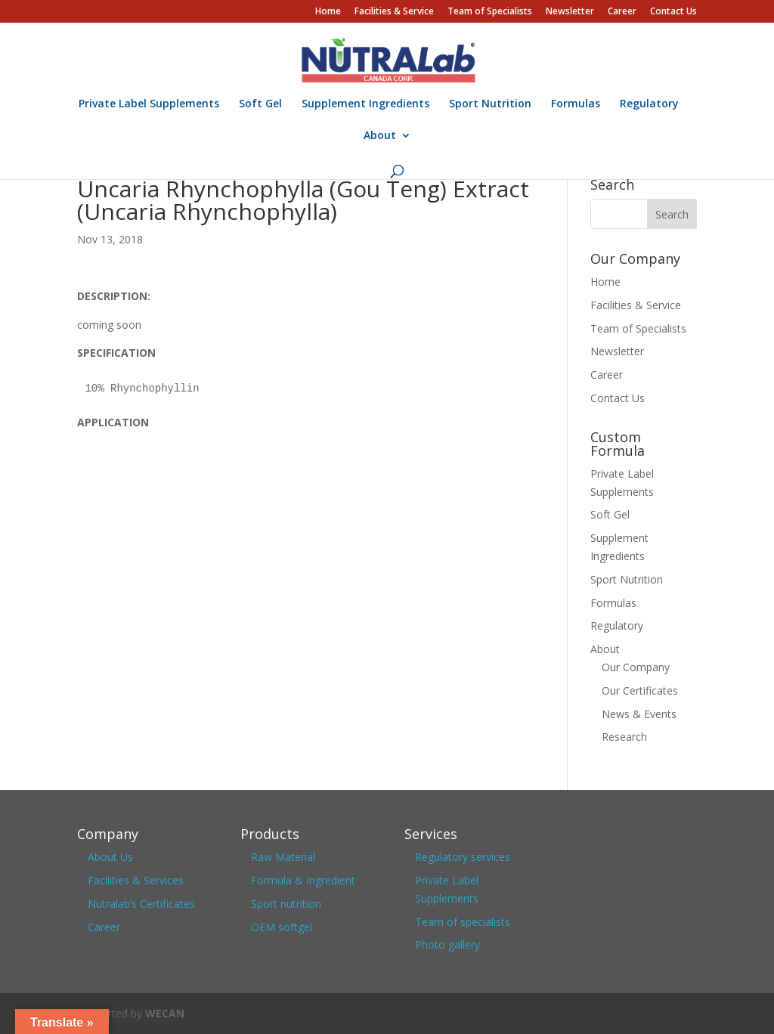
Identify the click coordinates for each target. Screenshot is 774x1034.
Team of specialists (462, 922)
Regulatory (649, 104)
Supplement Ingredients (365, 104)
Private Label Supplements (149, 104)
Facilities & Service (394, 12)
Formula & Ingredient (303, 880)
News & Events (639, 714)
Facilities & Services (136, 880)
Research (624, 736)
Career (622, 12)
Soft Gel (260, 104)
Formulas (575, 104)
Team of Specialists (489, 12)
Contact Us (673, 12)
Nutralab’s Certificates (141, 903)
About (380, 136)
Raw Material (283, 857)
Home (328, 12)
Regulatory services (462, 857)
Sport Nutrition (490, 104)
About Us (110, 857)
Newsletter (570, 12)
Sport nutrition (286, 903)
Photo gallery (447, 944)
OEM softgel (281, 927)
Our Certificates (640, 690)
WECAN (164, 1013)
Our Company (636, 667)
